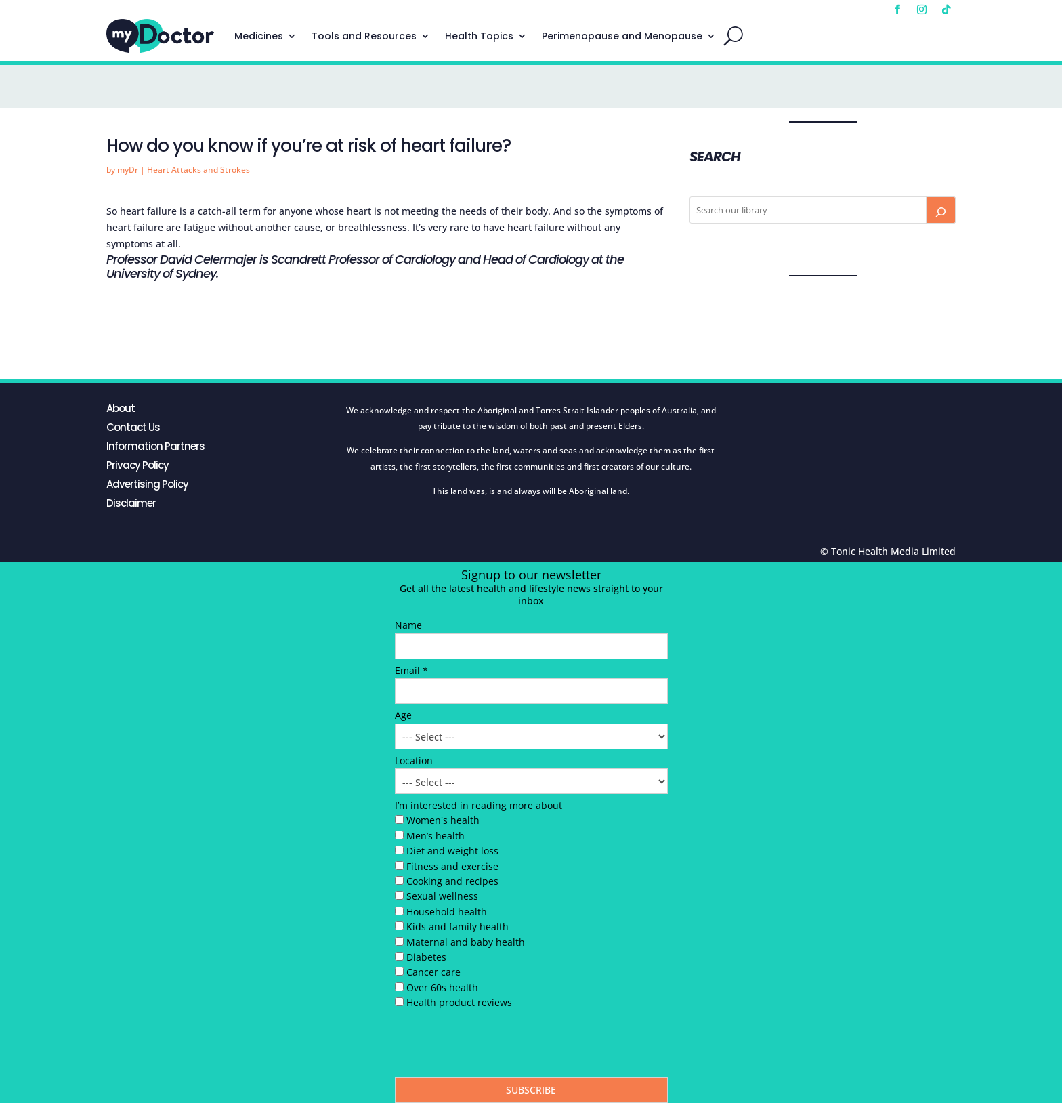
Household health (446, 911)
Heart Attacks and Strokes (198, 169)
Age (403, 715)
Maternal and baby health (465, 942)
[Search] (941, 210)
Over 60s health (442, 987)
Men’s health (435, 835)
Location (414, 760)
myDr (127, 169)
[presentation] (498, 1046)
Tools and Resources (364, 36)
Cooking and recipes (452, 881)
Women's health (443, 820)
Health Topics (479, 36)
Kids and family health (457, 926)
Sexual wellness (442, 896)
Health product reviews (459, 1002)
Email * (411, 670)
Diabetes (426, 957)
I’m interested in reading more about (478, 805)
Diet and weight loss (452, 850)
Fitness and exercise (452, 866)
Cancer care (433, 971)
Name (408, 625)
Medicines (258, 36)
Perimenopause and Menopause (622, 36)
